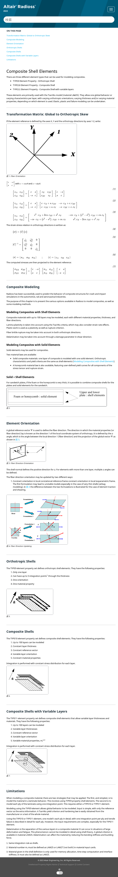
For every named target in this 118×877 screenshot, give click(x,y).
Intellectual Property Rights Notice (42, 864)
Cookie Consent (83, 864)
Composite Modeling (15, 39)
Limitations (11, 59)
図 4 (28, 486)
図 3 (17, 439)
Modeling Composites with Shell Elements (94, 361)
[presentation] (10, 184)
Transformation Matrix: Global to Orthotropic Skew (28, 35)
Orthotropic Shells (14, 47)
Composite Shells (14, 51)
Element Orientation (15, 43)
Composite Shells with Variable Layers (22, 55)
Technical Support (66, 864)
